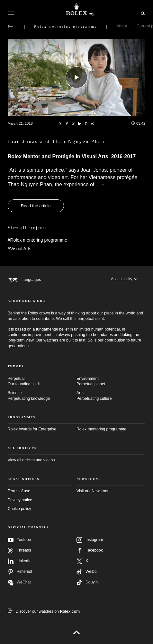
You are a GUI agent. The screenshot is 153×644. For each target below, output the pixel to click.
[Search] (142, 13)
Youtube (19, 540)
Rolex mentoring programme (101, 429)
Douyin (87, 582)
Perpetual (42, 381)
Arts (110, 395)
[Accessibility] (124, 279)
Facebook (89, 550)
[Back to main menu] (10, 26)
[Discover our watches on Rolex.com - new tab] (44, 611)
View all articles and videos (31, 460)
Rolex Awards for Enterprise (32, 429)
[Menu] (10, 13)
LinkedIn (20, 561)
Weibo (86, 572)
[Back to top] (76, 632)
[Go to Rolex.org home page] (76, 9)
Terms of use (19, 491)
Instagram (89, 540)
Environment (110, 381)
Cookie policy (19, 508)
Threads (19, 550)
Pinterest (20, 572)
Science (42, 395)
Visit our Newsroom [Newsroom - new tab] (93, 491)
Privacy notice (20, 500)
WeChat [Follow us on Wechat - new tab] (19, 583)
